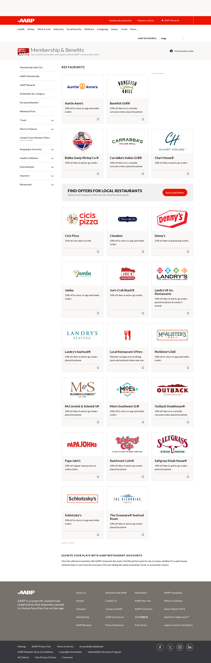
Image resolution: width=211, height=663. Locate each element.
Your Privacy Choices (45, 657)
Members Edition (145, 20)
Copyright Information (70, 651)
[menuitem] (21, 31)
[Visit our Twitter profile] (170, 647)
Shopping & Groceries (31, 149)
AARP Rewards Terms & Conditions (35, 651)
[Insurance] (52, 175)
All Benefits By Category (32, 93)
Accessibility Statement (91, 646)
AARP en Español (147, 38)
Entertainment (27, 166)
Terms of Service (65, 646)
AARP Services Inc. (115, 617)
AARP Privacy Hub (41, 646)
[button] (188, 38)
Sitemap (22, 646)
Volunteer (81, 608)
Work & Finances (28, 128)
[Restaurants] (52, 184)
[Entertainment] (52, 167)
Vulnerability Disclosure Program (104, 651)
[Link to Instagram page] (180, 647)
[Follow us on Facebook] (160, 647)
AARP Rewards (27, 84)
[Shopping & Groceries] (52, 149)
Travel (23, 120)
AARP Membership (29, 76)
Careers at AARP (114, 608)
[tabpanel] (164, 38)
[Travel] (52, 120)
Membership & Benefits (120, 20)
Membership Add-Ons (31, 67)
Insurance (24, 175)
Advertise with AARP (116, 592)
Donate (80, 600)
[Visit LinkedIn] (189, 647)
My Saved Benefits (29, 102)
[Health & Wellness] (52, 158)
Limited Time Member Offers (35, 137)
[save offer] (98, 119)
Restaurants (26, 184)
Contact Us (111, 600)
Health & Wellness (29, 158)
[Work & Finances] (52, 129)
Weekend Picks (27, 111)
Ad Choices (23, 657)
